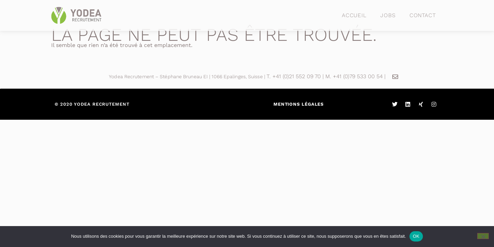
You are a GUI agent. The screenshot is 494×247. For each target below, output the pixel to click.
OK (416, 236)
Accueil (354, 15)
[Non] (483, 236)
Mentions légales (298, 104)
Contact (422, 15)
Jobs (388, 15)
